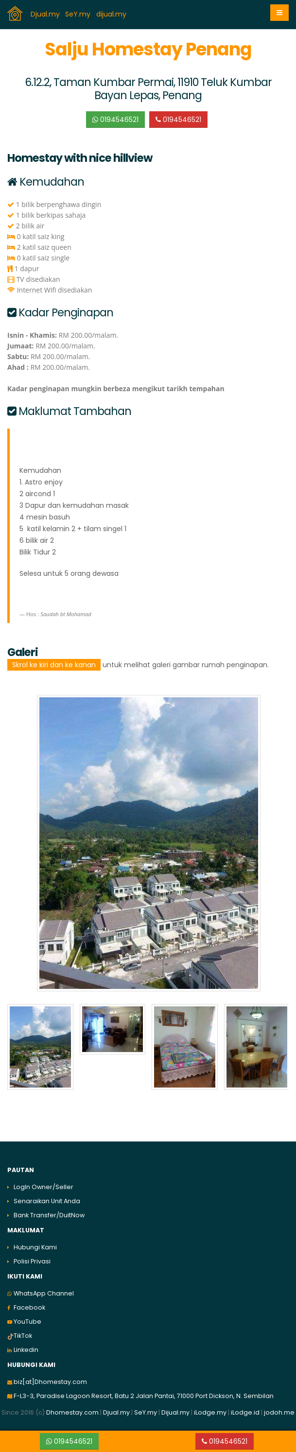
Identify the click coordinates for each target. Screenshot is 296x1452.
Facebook (29, 1307)
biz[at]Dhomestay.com (50, 1382)
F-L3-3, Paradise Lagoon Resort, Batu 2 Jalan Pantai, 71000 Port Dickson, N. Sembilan (144, 1396)
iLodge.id (246, 1412)
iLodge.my (210, 1412)
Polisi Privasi (32, 1261)
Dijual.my (175, 1412)
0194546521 (115, 119)
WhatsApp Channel (44, 1293)
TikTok (23, 1335)
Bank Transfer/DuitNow (49, 1215)
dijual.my (112, 14)
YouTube (27, 1321)
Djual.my (46, 14)
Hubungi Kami (35, 1247)
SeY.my (78, 14)
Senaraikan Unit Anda (47, 1201)
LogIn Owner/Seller (43, 1187)
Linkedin (26, 1350)
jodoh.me (279, 1412)
